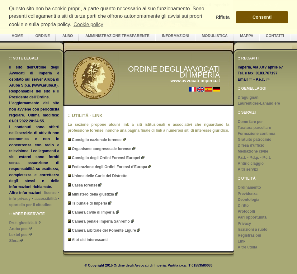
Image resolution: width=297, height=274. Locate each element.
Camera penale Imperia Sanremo (101, 221)
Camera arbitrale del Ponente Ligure (104, 230)
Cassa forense (84, 185)
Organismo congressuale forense (101, 149)
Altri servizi (248, 169)
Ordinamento (249, 187)
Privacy (244, 223)
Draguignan (248, 97)
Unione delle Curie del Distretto (100, 176)
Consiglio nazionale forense (96, 140)
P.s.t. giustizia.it (23, 223)
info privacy (20, 198)
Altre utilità (247, 247)
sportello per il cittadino (30, 205)
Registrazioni (249, 235)
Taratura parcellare (254, 127)
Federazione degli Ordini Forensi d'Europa (109, 167)
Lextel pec (18, 235)
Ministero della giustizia (93, 194)
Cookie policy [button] (88, 24)
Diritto (243, 205)
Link (242, 241)
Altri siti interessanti (89, 240)
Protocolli (246, 211)
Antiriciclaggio (251, 163)
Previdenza (247, 193)
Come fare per (250, 122)
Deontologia (248, 199)
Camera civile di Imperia (93, 212)
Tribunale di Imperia (89, 203)
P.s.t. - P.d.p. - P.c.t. (254, 157)
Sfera (14, 241)
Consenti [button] (262, 17)
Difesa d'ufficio (251, 145)
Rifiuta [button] (223, 17)
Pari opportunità (252, 217)
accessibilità (46, 198)
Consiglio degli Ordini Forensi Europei (106, 158)
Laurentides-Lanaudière (259, 103)
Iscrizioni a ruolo (252, 229)
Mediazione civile (253, 151)
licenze (50, 193)
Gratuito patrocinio (254, 139)
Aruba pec (18, 229)
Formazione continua (257, 133)
